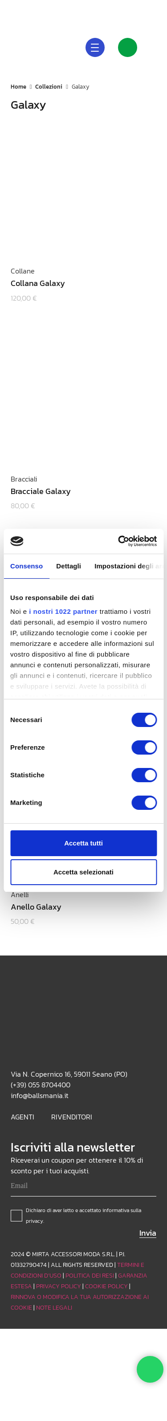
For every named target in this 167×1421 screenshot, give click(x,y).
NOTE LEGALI (54, 1307)
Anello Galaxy (36, 907)
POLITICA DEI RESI (89, 1275)
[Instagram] (124, 9)
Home (18, 86)
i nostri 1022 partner (63, 611)
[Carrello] (156, 47)
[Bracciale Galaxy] (77, 398)
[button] (86, 9)
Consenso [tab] (26, 566)
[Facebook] (153, 9)
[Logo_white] (22, 47)
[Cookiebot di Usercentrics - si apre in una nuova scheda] (119, 541)
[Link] (127, 47)
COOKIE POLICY (106, 1286)
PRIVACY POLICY (58, 1286)
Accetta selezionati (83, 872)
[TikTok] (138, 9)
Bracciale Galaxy (41, 491)
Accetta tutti (83, 843)
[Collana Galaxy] (77, 190)
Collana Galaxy (38, 283)
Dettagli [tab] (68, 566)
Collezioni (48, 86)
